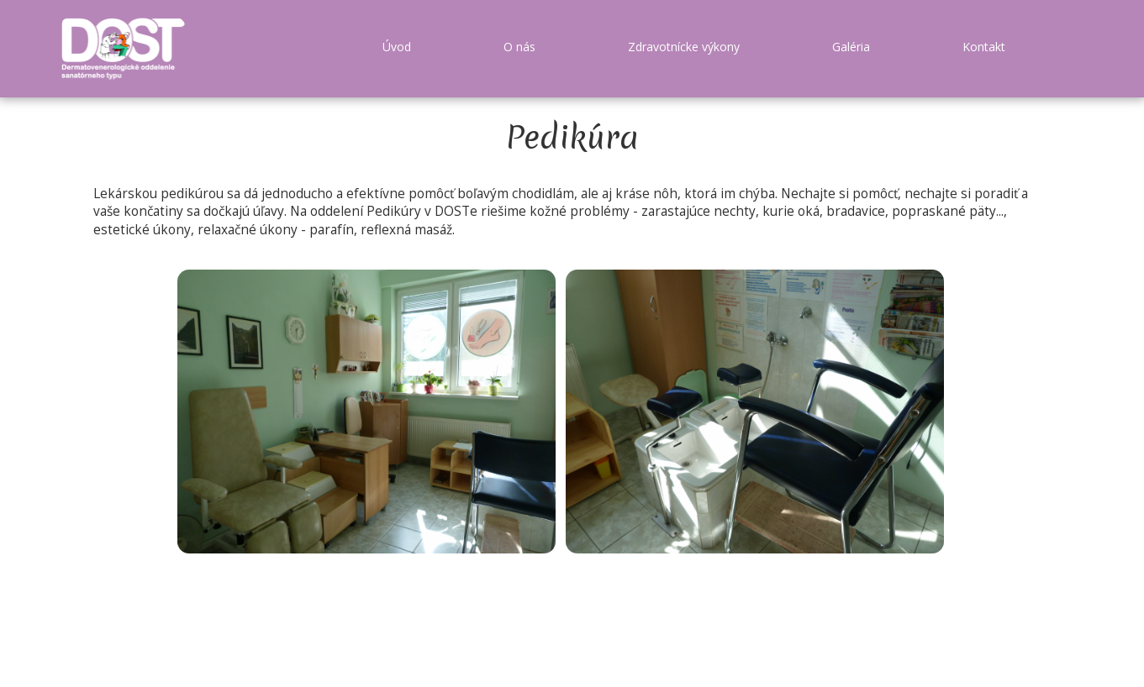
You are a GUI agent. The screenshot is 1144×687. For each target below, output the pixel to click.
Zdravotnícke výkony (684, 47)
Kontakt (983, 47)
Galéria (851, 47)
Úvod (396, 47)
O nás (519, 47)
